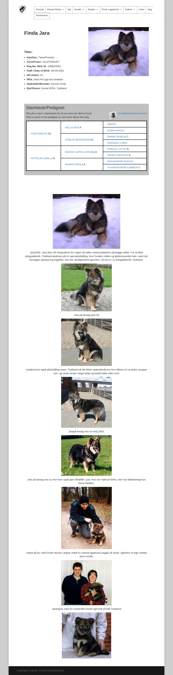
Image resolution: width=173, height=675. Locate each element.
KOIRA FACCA (115, 130)
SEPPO (111, 124)
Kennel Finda (54, 9)
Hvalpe (91, 9)
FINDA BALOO (39, 133)
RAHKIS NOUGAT (118, 155)
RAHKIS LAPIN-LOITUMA (80, 151)
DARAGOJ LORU (117, 142)
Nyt (69, 9)
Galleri (128, 9)
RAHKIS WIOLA (74, 164)
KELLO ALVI (72, 127)
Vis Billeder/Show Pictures (132, 113)
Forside (40, 9)
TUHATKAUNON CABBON (123, 167)
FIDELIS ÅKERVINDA (77, 139)
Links (141, 9)
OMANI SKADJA (117, 136)
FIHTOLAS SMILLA (42, 158)
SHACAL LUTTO (117, 148)
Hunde (77, 9)
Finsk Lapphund (110, 9)
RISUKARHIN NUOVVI (120, 161)
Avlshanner (42, 15)
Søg (150, 9)
